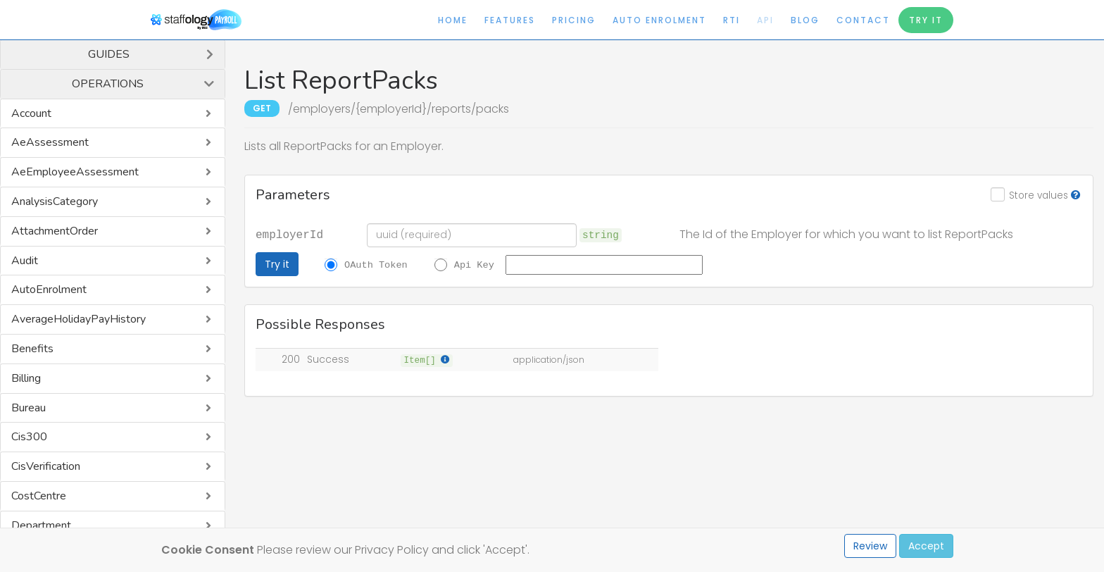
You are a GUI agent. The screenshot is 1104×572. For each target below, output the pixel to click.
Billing (26, 378)
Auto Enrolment (659, 20)
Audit (24, 260)
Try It (926, 20)
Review (870, 546)
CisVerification (45, 466)
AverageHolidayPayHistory (78, 319)
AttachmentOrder (54, 231)
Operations (108, 84)
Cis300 (29, 436)
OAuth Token (376, 264)
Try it (277, 264)
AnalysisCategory (54, 201)
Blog (805, 20)
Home (453, 20)
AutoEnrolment (49, 289)
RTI (731, 20)
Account (31, 113)
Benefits (32, 348)
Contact (863, 20)
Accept (926, 546)
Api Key (474, 264)
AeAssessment (50, 142)
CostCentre (38, 496)
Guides (109, 54)
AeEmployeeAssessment (75, 172)
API (765, 20)
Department (41, 525)
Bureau (28, 408)
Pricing (574, 20)
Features (509, 20)
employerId (289, 234)
